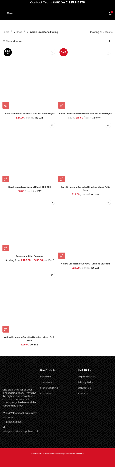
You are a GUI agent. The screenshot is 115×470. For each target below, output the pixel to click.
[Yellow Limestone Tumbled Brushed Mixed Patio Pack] (29, 305)
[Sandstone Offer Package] (29, 227)
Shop (20, 32)
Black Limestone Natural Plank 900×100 (29, 190)
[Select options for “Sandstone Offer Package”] (5, 251)
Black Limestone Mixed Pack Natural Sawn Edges (85, 115)
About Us (83, 396)
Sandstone (46, 385)
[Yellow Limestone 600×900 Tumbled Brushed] (85, 231)
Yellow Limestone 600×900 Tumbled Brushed (85, 267)
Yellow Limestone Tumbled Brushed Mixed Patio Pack (29, 342)
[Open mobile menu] (8, 13)
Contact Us (84, 391)
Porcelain (45, 380)
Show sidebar (14, 41)
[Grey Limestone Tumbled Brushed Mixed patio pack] (85, 154)
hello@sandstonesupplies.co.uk (20, 434)
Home (6, 32)
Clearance (46, 396)
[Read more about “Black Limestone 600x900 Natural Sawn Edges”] (5, 105)
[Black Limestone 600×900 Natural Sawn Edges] (29, 78)
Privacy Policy (86, 385)
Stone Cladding (49, 391)
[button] (61, 105)
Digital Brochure (87, 380)
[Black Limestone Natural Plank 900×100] (29, 154)
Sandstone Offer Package (29, 259)
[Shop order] (110, 41)
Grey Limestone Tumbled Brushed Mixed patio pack (85, 192)
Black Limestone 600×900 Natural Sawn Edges (30, 113)
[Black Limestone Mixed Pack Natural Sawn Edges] (85, 78)
